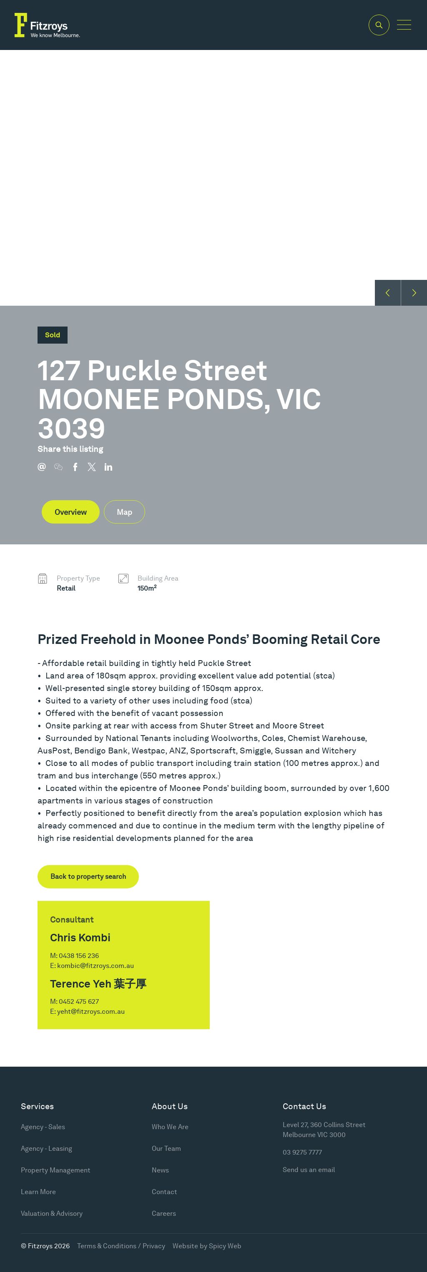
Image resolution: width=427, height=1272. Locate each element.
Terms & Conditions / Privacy (121, 1246)
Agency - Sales (43, 1127)
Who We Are (170, 1127)
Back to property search (88, 876)
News (160, 1170)
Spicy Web (225, 1246)
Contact (164, 1192)
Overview (71, 512)
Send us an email (309, 1170)
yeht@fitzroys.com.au (91, 1011)
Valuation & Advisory (52, 1213)
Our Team (166, 1148)
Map (124, 512)
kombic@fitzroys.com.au (95, 966)
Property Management (55, 1170)
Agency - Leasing (46, 1148)
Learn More (38, 1192)
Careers (164, 1213)
